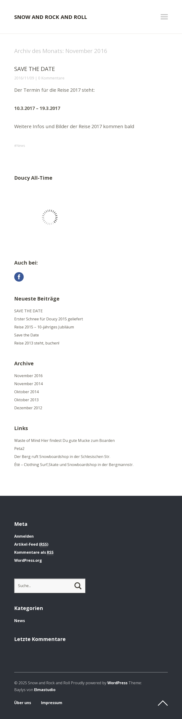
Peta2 (19, 448)
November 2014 (28, 383)
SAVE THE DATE (34, 69)
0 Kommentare (51, 78)
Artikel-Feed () (31, 544)
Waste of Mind (27, 440)
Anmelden (24, 536)
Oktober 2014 (26, 391)
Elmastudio (44, 689)
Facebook (19, 277)
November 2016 (28, 375)
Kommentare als (34, 552)
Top (163, 703)
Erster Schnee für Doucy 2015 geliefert (48, 319)
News (20, 145)
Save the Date (26, 335)
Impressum (51, 702)
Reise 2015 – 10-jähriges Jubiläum (44, 327)
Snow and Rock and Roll (50, 16)
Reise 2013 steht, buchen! (36, 343)
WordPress (117, 682)
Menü (164, 16)
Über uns (22, 702)
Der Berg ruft (26, 456)
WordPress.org (28, 560)
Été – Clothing (26, 464)
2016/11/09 (24, 78)
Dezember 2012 (28, 407)
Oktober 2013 (26, 399)
